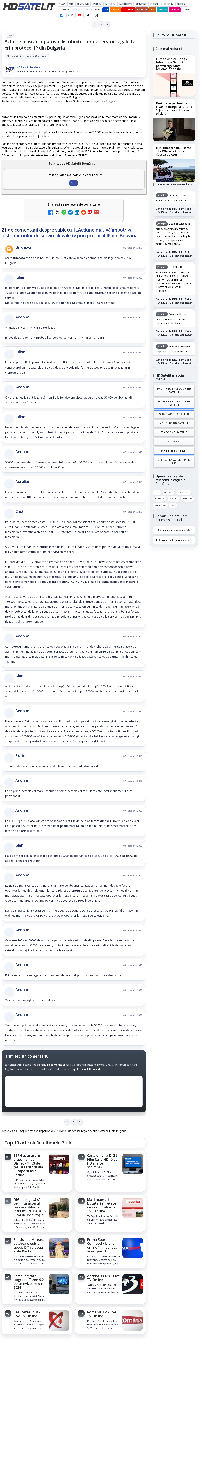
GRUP (70, 15)
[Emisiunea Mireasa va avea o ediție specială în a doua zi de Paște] (59, 1248)
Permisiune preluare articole (174, 527)
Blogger (126, 1345)
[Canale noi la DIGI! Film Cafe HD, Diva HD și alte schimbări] (132, 1164)
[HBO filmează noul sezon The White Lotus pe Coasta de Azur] (174, 170)
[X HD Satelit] (97, 15)
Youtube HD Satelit (174, 422)
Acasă (62, 4)
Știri (71, 4)
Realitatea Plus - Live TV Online (27, 1314)
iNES (153, 9)
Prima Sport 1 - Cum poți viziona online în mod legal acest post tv (102, 1245)
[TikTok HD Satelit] (88, 15)
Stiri (9, 35)
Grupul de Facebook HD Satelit (174, 402)
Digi (157, 489)
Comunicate (83, 4)
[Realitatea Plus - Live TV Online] (59, 1320)
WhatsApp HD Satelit (174, 413)
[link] (37, 1171)
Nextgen (163, 9)
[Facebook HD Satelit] (62, 15)
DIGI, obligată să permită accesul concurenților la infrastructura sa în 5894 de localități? (30, 1207)
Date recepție (125, 4)
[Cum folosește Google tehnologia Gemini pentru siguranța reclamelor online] (174, 85)
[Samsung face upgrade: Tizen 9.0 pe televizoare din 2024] (59, 1284)
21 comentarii (14, 56)
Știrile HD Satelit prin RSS (174, 459)
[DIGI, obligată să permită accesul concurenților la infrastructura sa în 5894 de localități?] (59, 1208)
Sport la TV (167, 4)
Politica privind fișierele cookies (174, 537)
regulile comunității (53, 1064)
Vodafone (128, 9)
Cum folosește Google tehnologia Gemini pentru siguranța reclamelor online (172, 64)
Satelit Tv (110, 4)
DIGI (106, 9)
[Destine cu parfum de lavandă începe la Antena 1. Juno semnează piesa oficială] (174, 129)
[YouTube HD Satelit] (79, 15)
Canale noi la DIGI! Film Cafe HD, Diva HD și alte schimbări (102, 1161)
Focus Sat (142, 9)
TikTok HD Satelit (174, 431)
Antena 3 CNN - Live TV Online (103, 1277)
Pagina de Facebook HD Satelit (174, 390)
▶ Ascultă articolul (37, 56)
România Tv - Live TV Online (101, 1314)
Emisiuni (154, 4)
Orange (115, 9)
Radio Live (77, 9)
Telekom (175, 9)
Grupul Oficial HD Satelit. (85, 1069)
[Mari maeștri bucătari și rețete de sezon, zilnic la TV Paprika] (132, 1208)
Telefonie (181, 4)
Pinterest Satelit (174, 448)
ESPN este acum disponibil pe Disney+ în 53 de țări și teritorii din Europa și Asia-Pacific (28, 1165)
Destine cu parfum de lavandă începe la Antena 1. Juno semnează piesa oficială (174, 108)
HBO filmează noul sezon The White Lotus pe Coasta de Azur (174, 151)
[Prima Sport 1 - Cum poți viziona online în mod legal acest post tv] (132, 1248)
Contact (187, 9)
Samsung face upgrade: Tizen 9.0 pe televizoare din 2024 (29, 1281)
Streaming (141, 4)
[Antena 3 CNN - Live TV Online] (132, 1284)
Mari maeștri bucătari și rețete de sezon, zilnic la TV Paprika (101, 1205)
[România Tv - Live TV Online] (132, 1320)
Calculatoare (93, 9)
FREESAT (168, 489)
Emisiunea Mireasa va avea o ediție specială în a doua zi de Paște (29, 1245)
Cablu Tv (97, 4)
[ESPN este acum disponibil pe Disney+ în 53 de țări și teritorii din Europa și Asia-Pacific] (59, 1164)
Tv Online (64, 9)
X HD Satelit (174, 439)
